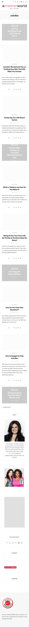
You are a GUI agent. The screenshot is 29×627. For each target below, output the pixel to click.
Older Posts (6, 407)
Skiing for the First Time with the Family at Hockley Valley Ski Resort (14, 238)
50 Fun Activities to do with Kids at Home (14, 32)
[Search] (25, 2)
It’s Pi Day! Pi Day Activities (14, 273)
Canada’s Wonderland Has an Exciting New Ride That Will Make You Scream (14, 69)
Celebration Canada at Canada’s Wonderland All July (14, 153)
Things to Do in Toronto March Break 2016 (14, 395)
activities (14, 25)
